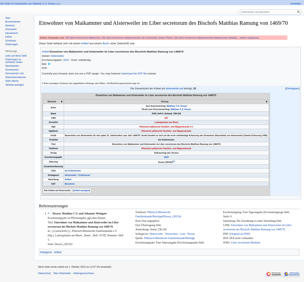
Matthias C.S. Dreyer (177, 106)
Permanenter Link (14, 73)
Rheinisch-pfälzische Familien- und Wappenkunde (166, 131)
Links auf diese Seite (16, 55)
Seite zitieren (12, 81)
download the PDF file (134, 73)
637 (166, 118)
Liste (182, 233)
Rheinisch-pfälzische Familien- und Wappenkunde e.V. (166, 127)
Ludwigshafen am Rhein (166, 122)
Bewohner (70, 184)
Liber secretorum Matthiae (245, 242)
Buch (106, 43)
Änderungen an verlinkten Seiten (13, 61)
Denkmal (9, 25)
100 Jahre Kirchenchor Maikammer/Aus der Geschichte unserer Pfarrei (137, 37)
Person (191, 233)
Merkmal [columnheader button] (52, 101)
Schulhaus (10, 40)
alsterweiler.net (174, 88)
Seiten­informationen (15, 77)
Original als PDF (240, 233)
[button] (292, 88)
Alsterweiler (57, 55)
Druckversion (12, 69)
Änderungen (11, 44)
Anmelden (295, 3)
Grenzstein (10, 29)
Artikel (85, 43)
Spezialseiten (12, 65)
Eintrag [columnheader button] (164, 101)
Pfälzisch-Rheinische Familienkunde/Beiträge (169, 238)
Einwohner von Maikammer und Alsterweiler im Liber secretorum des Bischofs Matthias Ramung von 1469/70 (116, 51)
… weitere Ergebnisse (248, 37)
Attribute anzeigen (14, 84)
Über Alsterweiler (62, 273)
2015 (66, 59)
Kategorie (46, 252)
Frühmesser (84, 175)
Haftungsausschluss (83, 273)
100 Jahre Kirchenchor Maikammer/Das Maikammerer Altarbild (205, 37)
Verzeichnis (171, 233)
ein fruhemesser (73, 170)
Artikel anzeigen (81, 190)
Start (7, 18)
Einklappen (292, 88)
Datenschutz (44, 273)
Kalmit (8, 36)
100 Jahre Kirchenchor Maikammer (82, 37)
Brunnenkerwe (12, 21)
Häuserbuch (11, 33)
